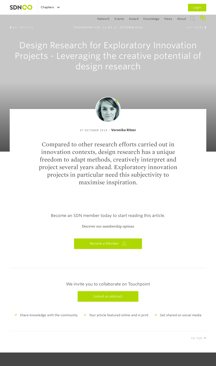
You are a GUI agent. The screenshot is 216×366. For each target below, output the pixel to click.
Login (197, 7)
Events (119, 18)
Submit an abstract (108, 296)
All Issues (195, 27)
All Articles (23, 27)
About (181, 18)
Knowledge (151, 18)
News (168, 18)
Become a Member (108, 244)
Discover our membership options (108, 226)
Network (103, 18)
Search (192, 18)
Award (134, 18)
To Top (196, 338)
